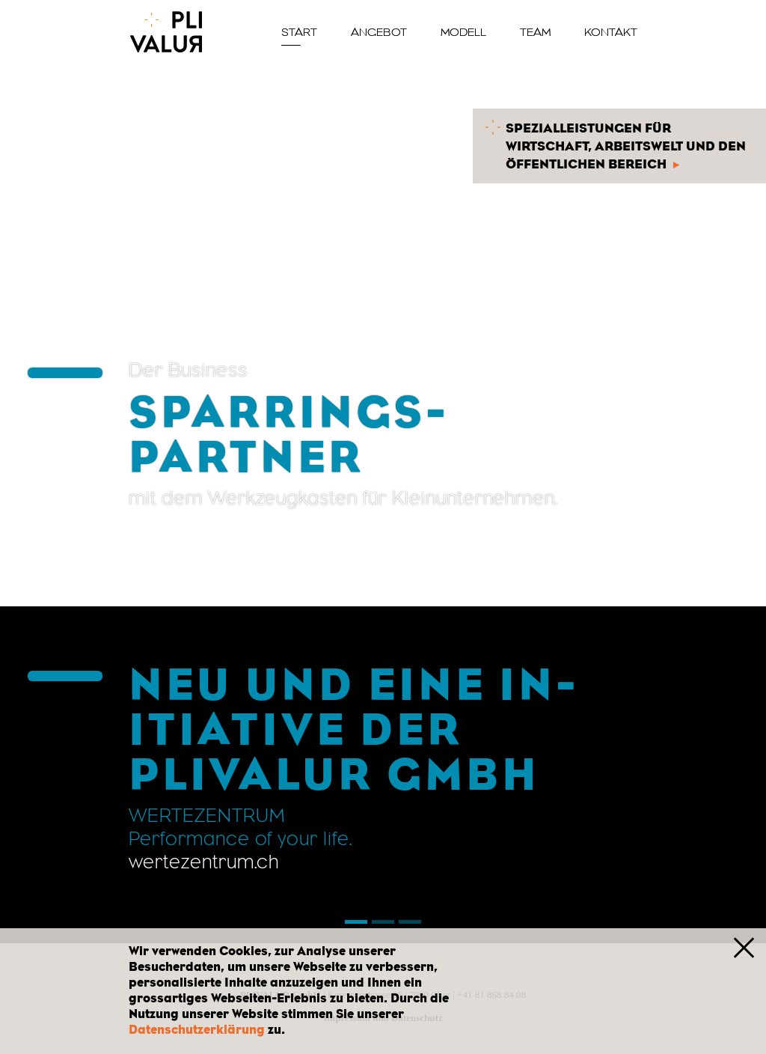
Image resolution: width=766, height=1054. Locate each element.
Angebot (379, 32)
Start (299, 32)
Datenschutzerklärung (197, 1029)
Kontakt (610, 32)
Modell (463, 32)
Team (535, 32)
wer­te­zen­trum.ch (204, 861)
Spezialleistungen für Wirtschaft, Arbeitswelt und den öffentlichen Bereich (615, 144)
